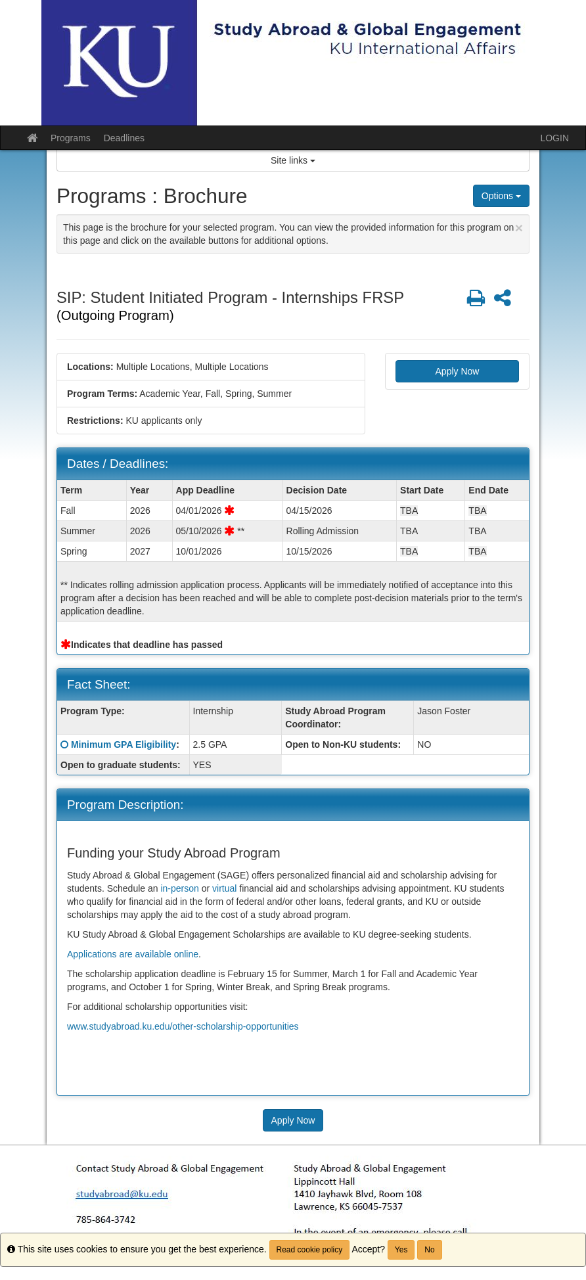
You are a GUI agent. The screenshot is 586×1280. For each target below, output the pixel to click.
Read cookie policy (310, 1249)
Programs (71, 138)
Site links (293, 160)
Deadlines (124, 138)
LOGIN (554, 138)
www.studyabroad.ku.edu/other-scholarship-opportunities (183, 1026)
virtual (224, 888)
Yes (401, 1249)
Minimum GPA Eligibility (123, 744)
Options (501, 196)
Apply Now (458, 371)
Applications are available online (132, 954)
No (429, 1249)
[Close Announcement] (519, 228)
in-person (179, 888)
